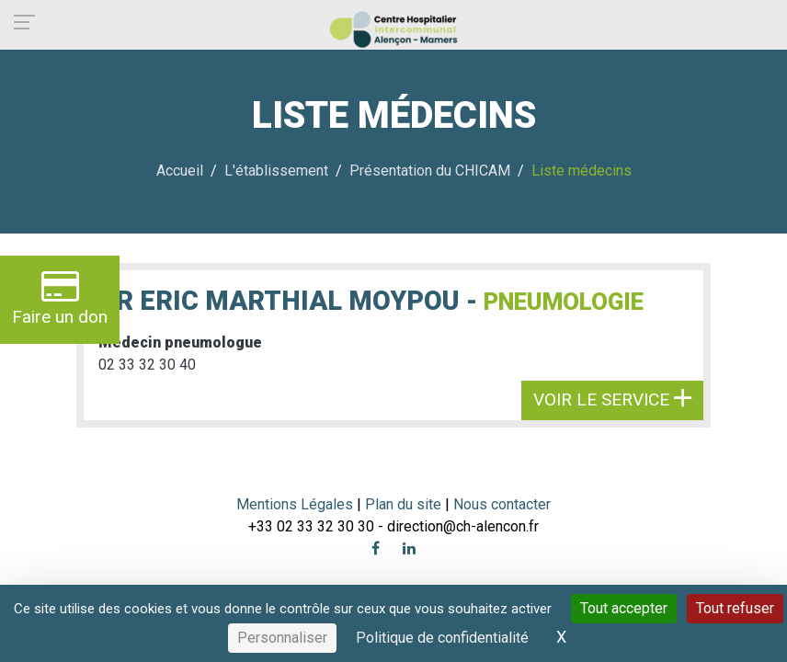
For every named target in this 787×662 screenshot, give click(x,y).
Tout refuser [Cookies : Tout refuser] (735, 608)
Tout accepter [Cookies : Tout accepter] (623, 608)
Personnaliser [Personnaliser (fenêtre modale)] (282, 637)
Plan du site (405, 504)
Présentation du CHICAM (429, 170)
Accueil (179, 170)
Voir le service (612, 399)
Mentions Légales (294, 504)
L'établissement (276, 170)
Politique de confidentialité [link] (442, 637)
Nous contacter (502, 504)
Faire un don (60, 297)
